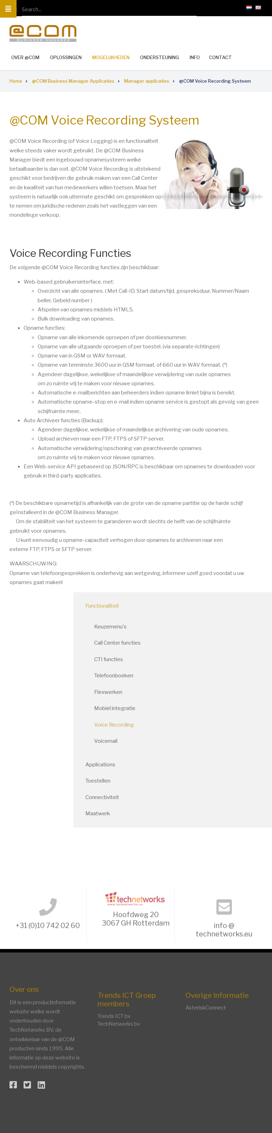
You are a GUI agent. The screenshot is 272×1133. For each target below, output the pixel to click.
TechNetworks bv (118, 1024)
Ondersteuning (159, 57)
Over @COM (25, 57)
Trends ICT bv (114, 1016)
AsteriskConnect (205, 1008)
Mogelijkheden (110, 57)
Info (195, 57)
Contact (220, 57)
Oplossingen (66, 57)
